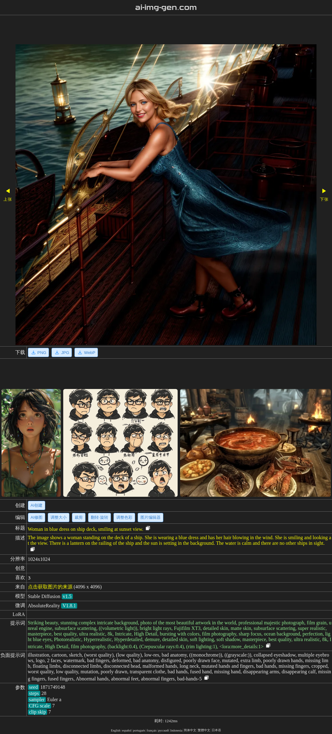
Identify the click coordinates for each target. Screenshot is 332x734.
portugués (139, 730)
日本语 (216, 730)
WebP (86, 352)
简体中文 (190, 730)
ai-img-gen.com (166, 7)
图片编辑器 (150, 517)
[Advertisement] (155, 30)
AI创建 (37, 505)
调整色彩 (124, 517)
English (116, 730)
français (152, 730)
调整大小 (59, 517)
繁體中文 (204, 730)
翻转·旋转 (99, 517)
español (126, 730)
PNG (38, 352)
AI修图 (37, 517)
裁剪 (79, 517)
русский (163, 730)
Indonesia (176, 730)
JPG (61, 352)
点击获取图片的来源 (50, 586)
